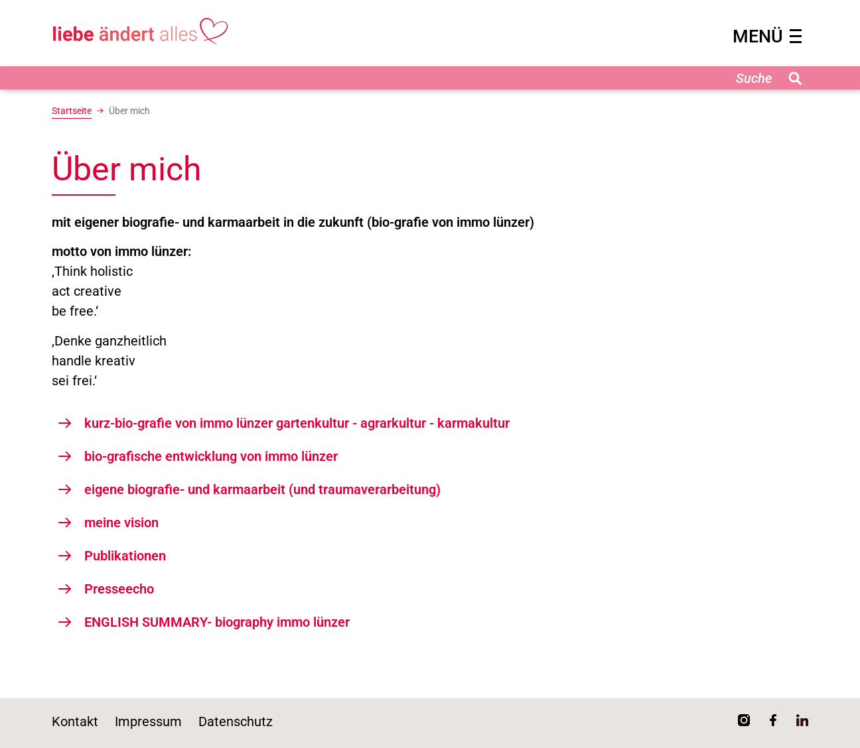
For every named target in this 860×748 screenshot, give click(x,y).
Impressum (148, 721)
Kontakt (75, 721)
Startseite (72, 110)
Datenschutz (235, 721)
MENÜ (767, 36)
